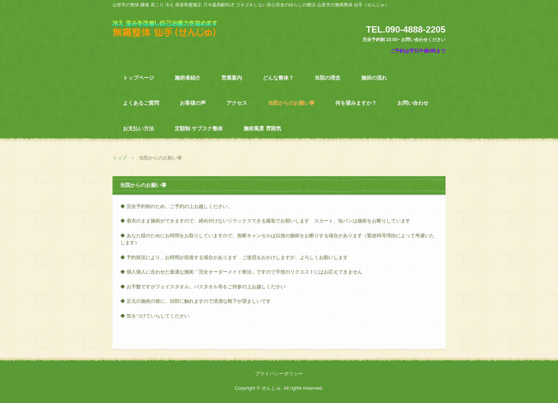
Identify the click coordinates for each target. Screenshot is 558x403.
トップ (119, 158)
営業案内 (231, 78)
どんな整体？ (278, 78)
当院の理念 (327, 78)
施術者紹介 (188, 78)
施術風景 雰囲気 (262, 128)
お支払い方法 (138, 128)
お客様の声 (193, 103)
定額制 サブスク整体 (199, 128)
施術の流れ (374, 78)
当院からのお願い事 (291, 103)
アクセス (236, 103)
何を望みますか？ (356, 103)
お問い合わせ (412, 103)
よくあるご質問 (141, 103)
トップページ (138, 78)
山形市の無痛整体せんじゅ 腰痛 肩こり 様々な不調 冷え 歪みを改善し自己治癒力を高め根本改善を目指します (170, 33)
